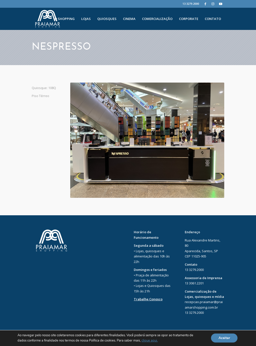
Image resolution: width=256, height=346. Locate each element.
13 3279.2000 (190, 3)
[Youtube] (220, 3)
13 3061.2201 (194, 283)
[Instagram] (212, 3)
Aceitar (224, 338)
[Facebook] (205, 3)
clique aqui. (150, 341)
